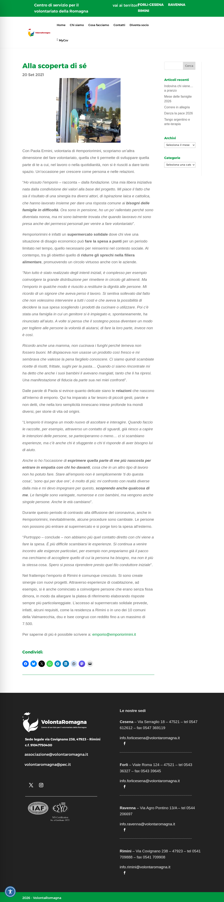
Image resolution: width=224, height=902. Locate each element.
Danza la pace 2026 (178, 113)
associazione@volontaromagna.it (56, 754)
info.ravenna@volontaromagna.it (147, 824)
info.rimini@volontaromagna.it (145, 867)
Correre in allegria (177, 107)
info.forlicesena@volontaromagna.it (150, 738)
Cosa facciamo (98, 25)
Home (61, 25)
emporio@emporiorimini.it (114, 634)
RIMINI (143, 11)
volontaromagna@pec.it (48, 764)
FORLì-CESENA (151, 5)
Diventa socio (139, 25)
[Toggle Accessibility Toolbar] (10, 891)
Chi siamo (77, 25)
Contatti (119, 25)
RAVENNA (176, 5)
